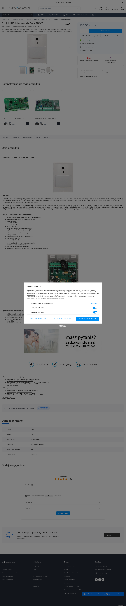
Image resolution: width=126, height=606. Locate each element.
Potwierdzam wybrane (38, 319)
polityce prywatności (44, 293)
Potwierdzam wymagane (62, 319)
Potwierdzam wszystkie (87, 319)
